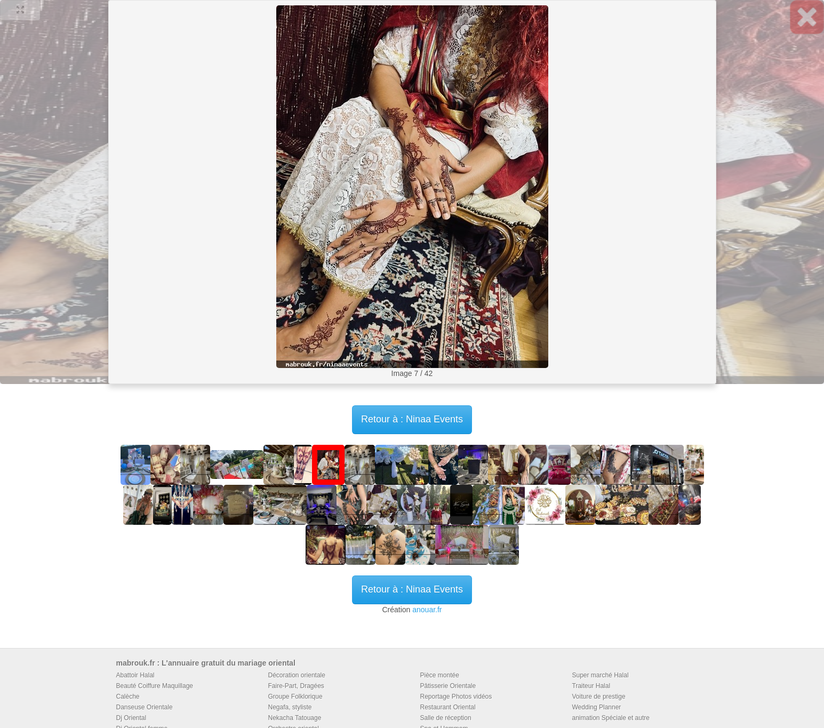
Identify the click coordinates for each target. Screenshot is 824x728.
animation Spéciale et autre (611, 718)
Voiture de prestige (599, 696)
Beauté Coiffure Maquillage (155, 686)
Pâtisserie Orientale (448, 686)
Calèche (128, 696)
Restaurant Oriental (448, 707)
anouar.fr (427, 609)
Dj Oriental (131, 718)
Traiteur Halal (591, 686)
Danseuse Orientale (144, 707)
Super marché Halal (600, 675)
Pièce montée (439, 675)
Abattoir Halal (135, 675)
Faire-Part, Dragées (296, 686)
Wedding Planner (596, 707)
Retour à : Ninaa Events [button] (412, 419)
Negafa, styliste (290, 707)
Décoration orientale (296, 675)
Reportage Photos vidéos (456, 696)
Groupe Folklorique (295, 696)
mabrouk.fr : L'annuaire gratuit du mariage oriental (205, 663)
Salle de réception (445, 718)
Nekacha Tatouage (295, 718)
